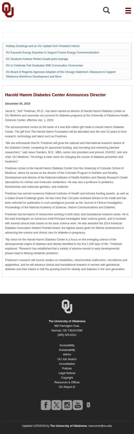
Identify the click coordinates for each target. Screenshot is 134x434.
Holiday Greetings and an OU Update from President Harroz (43, 46)
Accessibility (67, 345)
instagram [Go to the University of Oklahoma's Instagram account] (67, 405)
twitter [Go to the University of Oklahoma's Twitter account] (56, 405)
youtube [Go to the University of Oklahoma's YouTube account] (77, 405)
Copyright (67, 377)
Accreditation (67, 363)
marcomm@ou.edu (100, 426)
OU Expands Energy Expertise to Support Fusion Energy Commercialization (52, 52)
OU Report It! (67, 387)
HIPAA (67, 354)
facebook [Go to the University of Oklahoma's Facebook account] (45, 405)
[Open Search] (106, 11)
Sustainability (67, 350)
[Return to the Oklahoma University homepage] (67, 321)
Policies (67, 368)
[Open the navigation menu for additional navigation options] (128, 10)
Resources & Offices (67, 382)
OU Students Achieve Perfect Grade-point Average (37, 59)
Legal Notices (67, 373)
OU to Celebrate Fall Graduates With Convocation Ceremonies (44, 65)
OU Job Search (66, 359)
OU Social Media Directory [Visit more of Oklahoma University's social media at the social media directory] (88, 405)
